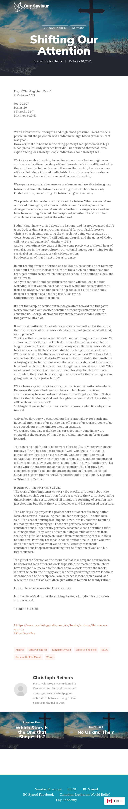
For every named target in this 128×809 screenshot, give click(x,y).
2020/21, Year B (55, 28)
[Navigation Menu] (112, 7)
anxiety (20, 649)
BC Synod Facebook (38, 795)
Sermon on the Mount (28, 657)
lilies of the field (86, 649)
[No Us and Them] (96, 730)
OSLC (105, 649)
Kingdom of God (61, 649)
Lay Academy (66, 800)
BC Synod (90, 789)
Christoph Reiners (49, 61)
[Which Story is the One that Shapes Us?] (32, 730)
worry (50, 657)
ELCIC (72, 789)
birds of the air (38, 649)
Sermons (78, 28)
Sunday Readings (48, 789)
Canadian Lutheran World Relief (85, 795)
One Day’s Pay (25, 633)
